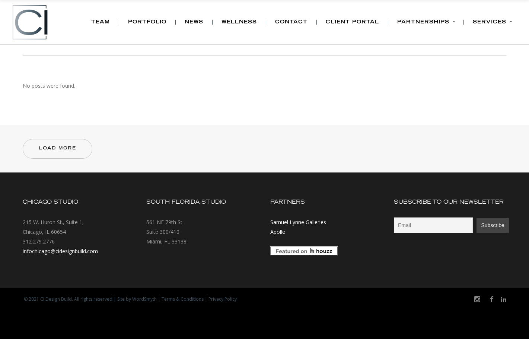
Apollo (278, 231)
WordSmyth (144, 299)
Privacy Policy (222, 299)
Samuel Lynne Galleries (298, 222)
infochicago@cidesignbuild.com (60, 251)
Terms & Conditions (183, 299)
